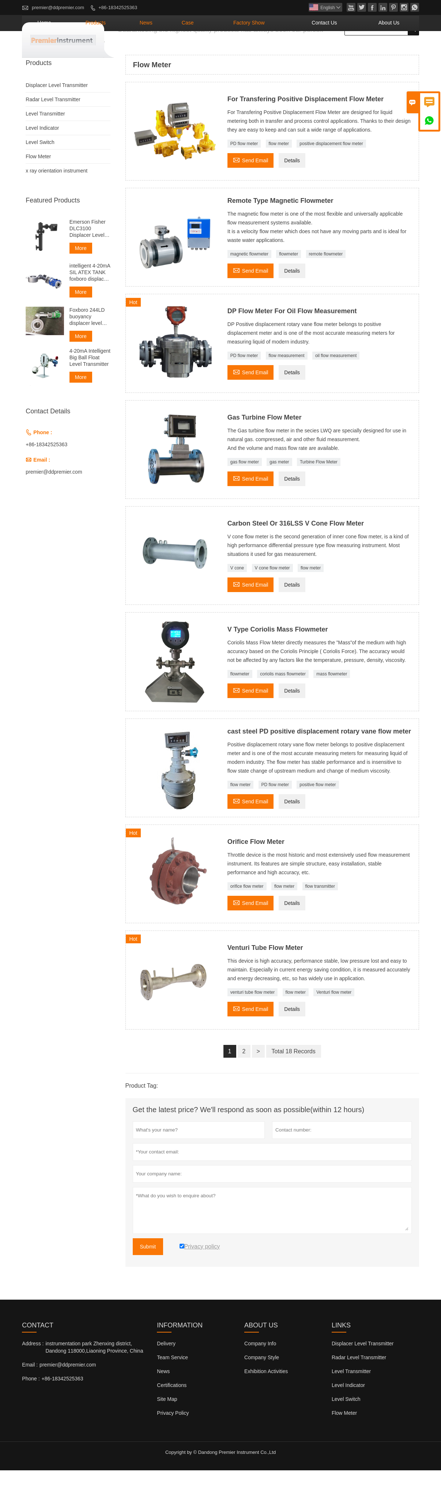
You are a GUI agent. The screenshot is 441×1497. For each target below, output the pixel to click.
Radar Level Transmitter (53, 126)
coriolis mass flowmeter (283, 700)
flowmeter (288, 280)
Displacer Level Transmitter (57, 112)
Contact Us (346, 49)
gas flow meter (244, 488)
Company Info (260, 1370)
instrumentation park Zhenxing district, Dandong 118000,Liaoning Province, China (94, 1373)
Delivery (166, 1370)
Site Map (167, 1426)
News (211, 49)
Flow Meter (38, 183)
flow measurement (287, 382)
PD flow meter (244, 170)
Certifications (171, 1412)
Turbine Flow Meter (319, 488)
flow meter (279, 170)
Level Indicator (42, 155)
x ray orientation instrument (56, 197)
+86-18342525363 (117, 7)
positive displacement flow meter (331, 170)
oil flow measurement (336, 382)
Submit (148, 1273)
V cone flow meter (272, 594)
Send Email (250, 186)
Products (173, 49)
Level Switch (40, 169)
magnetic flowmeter (249, 280)
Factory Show (289, 49)
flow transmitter (320, 913)
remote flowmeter (326, 280)
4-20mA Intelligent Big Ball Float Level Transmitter (89, 384)
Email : (30, 1391)
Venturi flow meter (333, 1019)
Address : (33, 1370)
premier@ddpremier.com (58, 7)
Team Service (172, 1384)
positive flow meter (317, 811)
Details (292, 187)
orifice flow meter (247, 913)
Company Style (261, 1384)
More (81, 275)
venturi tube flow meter (252, 1019)
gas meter (279, 488)
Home (134, 49)
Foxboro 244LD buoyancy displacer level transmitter (87, 343)
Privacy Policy (173, 1440)
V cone (237, 594)
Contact (37, 1352)
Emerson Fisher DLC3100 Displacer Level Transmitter (87, 255)
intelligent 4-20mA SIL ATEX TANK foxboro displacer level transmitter (89, 299)
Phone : (30, 1405)
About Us (396, 49)
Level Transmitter (45, 140)
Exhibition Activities (266, 1398)
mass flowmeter (331, 700)
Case (243, 49)
